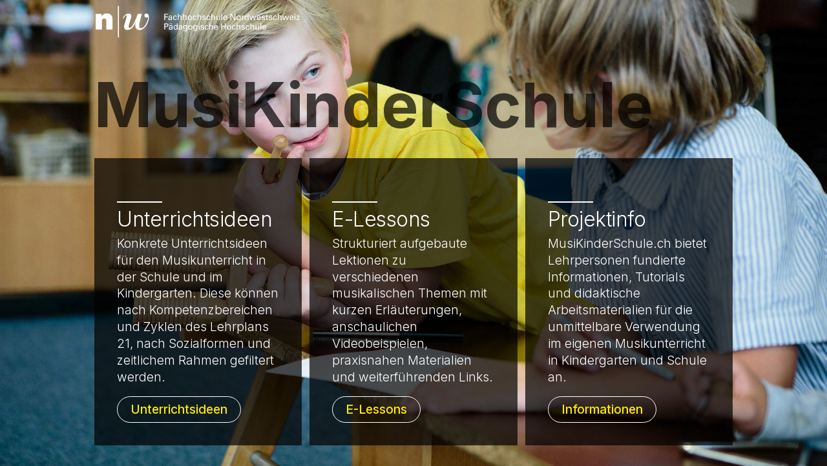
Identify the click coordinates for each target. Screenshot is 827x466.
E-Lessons (376, 409)
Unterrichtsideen (179, 409)
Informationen (602, 409)
